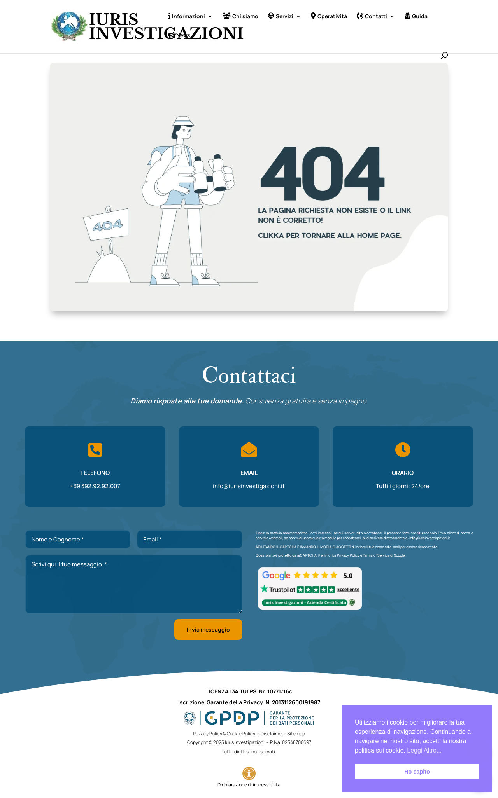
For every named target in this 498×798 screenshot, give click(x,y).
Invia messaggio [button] (208, 629)
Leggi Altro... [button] (424, 750)
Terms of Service (376, 555)
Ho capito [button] (417, 771)
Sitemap (296, 733)
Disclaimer (272, 733)
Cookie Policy (241, 733)
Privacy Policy (348, 555)
